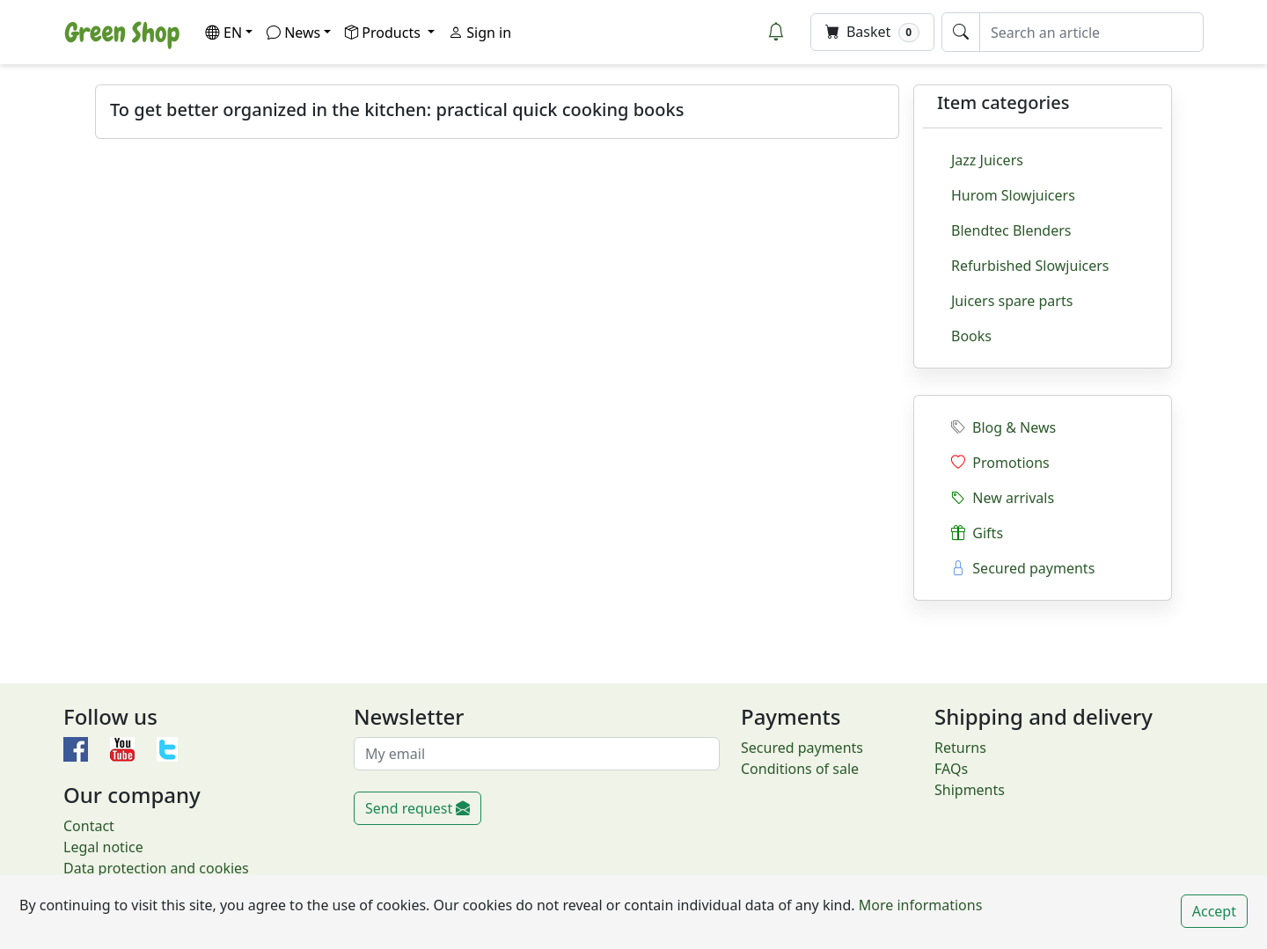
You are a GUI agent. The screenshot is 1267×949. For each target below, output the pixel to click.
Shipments (969, 789)
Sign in (480, 32)
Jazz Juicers (987, 160)
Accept (1214, 911)
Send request (417, 808)
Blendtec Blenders (1011, 230)
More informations (919, 905)
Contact (88, 826)
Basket (872, 32)
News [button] (293, 32)
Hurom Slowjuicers (1013, 195)
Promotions (1000, 462)
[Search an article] (1091, 32)
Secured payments (1023, 568)
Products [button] (384, 32)
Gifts (977, 533)
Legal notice (103, 847)
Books (971, 336)
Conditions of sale (800, 768)
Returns (960, 747)
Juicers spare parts (1012, 300)
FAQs (951, 768)
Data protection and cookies (156, 868)
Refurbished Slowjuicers (1030, 265)
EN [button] (223, 32)
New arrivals (1002, 497)
